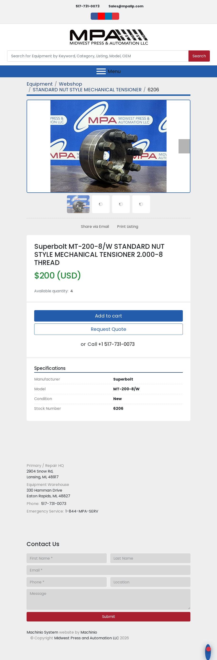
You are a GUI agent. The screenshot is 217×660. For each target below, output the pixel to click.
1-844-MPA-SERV (81, 511)
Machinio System (42, 632)
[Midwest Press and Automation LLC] (61, 454)
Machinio (88, 632)
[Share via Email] (94, 226)
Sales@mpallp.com (125, 6)
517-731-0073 (87, 6)
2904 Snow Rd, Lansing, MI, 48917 (43, 474)
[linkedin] (108, 16)
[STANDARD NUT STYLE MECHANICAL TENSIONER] (87, 89)
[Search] (98, 56)
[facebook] (94, 16)
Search (199, 56)
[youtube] (101, 16)
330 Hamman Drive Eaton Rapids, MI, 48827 (48, 493)
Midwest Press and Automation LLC (86, 638)
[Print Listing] (126, 226)
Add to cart (108, 316)
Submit (108, 616)
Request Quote (108, 329)
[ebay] (115, 16)
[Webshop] (70, 84)
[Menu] (101, 71)
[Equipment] (40, 84)
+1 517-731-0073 (116, 344)
